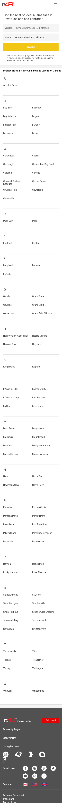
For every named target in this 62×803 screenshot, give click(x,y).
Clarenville (8, 198)
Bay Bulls (8, 107)
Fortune (36, 265)
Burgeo (36, 124)
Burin (35, 133)
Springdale (8, 629)
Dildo (34, 220)
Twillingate (38, 668)
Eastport (7, 243)
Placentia (8, 541)
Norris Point (38, 485)
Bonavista (8, 133)
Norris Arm (37, 476)
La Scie (7, 406)
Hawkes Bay (9, 344)
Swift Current (39, 629)
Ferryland (8, 265)
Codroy (36, 155)
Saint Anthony (10, 594)
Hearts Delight (39, 335)
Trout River (38, 660)
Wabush (7, 690)
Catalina (7, 172)
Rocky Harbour (10, 572)
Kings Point (9, 366)
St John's (37, 594)
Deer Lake (8, 220)
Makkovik (8, 437)
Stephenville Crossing (43, 612)
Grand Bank (38, 296)
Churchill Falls (10, 190)
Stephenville (38, 603)
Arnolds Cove (10, 85)
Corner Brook (39, 181)
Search (31, 47)
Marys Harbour (10, 454)
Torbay (6, 668)
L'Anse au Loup (11, 397)
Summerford (39, 620)
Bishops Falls (10, 124)
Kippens (36, 366)
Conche (36, 172)
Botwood (37, 107)
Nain (5, 476)
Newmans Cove (11, 485)
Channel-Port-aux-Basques (12, 182)
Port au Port (38, 516)
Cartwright (8, 164)
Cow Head (37, 190)
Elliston (36, 243)
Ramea (7, 564)
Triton (35, 651)
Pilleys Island (9, 533)
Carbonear (8, 155)
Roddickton (38, 564)
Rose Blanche (39, 572)
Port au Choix (39, 507)
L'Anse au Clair (10, 389)
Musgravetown (40, 454)
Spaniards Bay (10, 620)
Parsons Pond (10, 516)
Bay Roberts (9, 116)
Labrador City (39, 389)
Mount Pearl (38, 437)
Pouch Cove (38, 541)
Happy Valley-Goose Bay (15, 335)
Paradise (7, 507)
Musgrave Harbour (41, 445)
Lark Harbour (38, 397)
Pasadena (8, 524)
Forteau (7, 274)
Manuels (7, 445)
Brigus (35, 116)
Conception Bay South (43, 164)
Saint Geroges (10, 603)
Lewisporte (38, 406)
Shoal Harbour (10, 612)
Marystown (38, 428)
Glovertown (9, 313)
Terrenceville (10, 651)
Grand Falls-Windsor (42, 313)
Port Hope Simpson (42, 533)
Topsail (7, 660)
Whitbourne (38, 690)
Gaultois (7, 305)
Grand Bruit (38, 305)
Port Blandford (39, 524)
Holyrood (36, 344)
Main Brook (9, 428)
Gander (7, 296)
